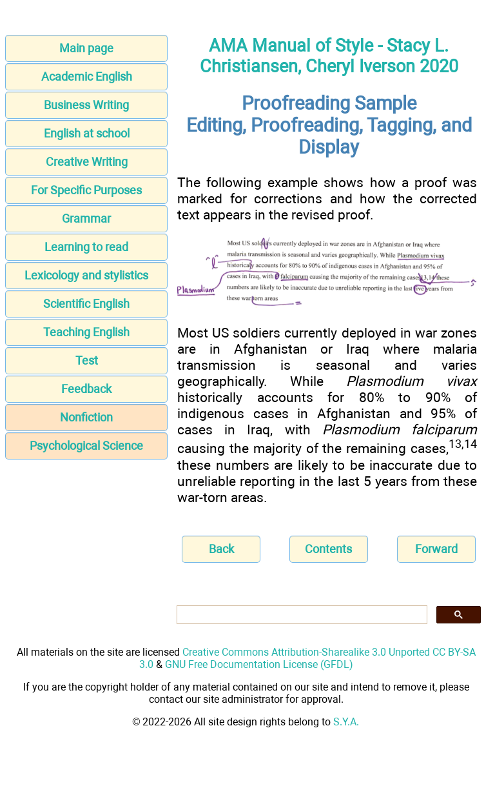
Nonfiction (86, 417)
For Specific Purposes (86, 190)
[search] (300, 615)
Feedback (86, 389)
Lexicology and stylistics (86, 275)
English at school (87, 133)
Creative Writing (87, 161)
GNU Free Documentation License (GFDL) (259, 664)
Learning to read (86, 247)
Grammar (86, 218)
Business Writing (86, 105)
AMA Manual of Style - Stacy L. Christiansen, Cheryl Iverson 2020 (329, 56)
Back (221, 549)
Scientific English (86, 303)
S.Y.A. (346, 722)
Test (86, 360)
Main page (86, 48)
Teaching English (86, 332)
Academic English (86, 76)
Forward (436, 549)
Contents (328, 549)
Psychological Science (86, 445)
